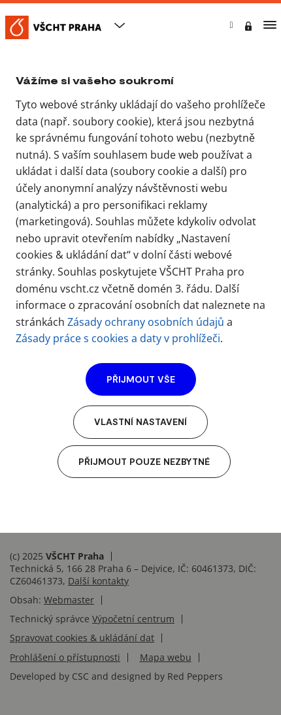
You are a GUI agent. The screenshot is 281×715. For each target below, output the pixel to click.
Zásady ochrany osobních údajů (145, 322)
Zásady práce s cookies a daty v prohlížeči (118, 338)
